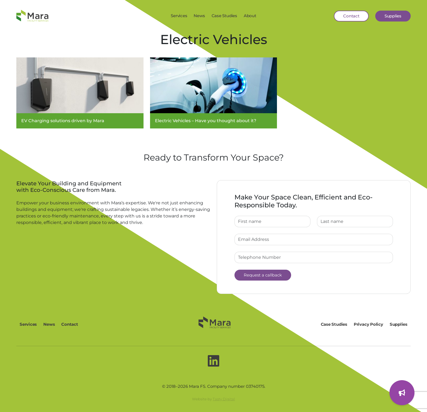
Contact (351, 16)
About (250, 15)
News (199, 15)
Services (179, 15)
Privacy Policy (368, 324)
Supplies (393, 16)
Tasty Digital (224, 399)
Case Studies (224, 15)
